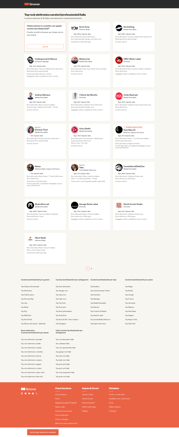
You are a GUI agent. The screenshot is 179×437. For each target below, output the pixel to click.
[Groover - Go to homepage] (38, 389)
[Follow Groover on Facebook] (25, 394)
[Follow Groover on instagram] (22, 394)
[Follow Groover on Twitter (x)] (36, 394)
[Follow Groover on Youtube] (29, 394)
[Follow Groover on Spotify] (33, 394)
